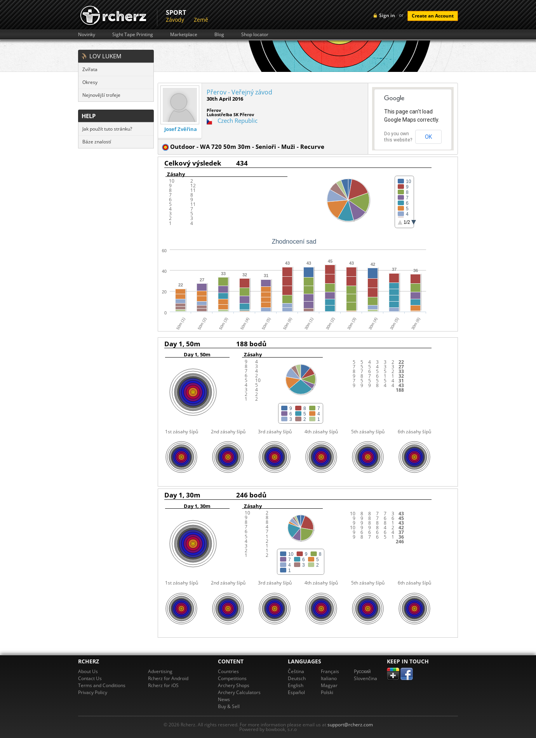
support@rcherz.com (350, 724)
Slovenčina (365, 678)
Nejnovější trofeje (101, 95)
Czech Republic (238, 120)
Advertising (160, 671)
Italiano (329, 678)
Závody (175, 19)
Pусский (362, 671)
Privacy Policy (92, 692)
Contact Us (90, 678)
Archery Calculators (239, 692)
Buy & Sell (229, 706)
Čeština (296, 671)
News (224, 699)
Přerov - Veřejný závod (239, 92)
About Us (88, 671)
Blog (219, 34)
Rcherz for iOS (163, 685)
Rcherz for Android (168, 678)
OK (428, 137)
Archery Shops (233, 685)
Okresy (89, 82)
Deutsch (297, 678)
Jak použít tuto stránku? (107, 129)
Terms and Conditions (101, 685)
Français (330, 671)
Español (296, 692)
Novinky (86, 34)
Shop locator (254, 34)
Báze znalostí (96, 141)
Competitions (232, 678)
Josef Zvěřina (180, 129)
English (295, 685)
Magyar (329, 685)
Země (201, 19)
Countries (228, 671)
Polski (327, 692)
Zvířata (89, 69)
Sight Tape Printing (132, 34)
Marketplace (183, 34)
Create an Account (433, 15)
